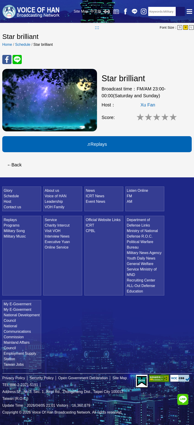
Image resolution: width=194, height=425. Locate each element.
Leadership (54, 201)
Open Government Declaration (83, 378)
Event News (95, 201)
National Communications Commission (17, 331)
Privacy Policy (13, 378)
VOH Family (54, 207)
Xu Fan (147, 104)
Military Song (14, 231)
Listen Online (107, 11)
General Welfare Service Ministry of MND (142, 269)
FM (129, 196)
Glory (8, 190)
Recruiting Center (141, 280)
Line (134, 11)
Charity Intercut (57, 225)
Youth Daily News (141, 258)
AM (129, 201)
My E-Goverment (17, 304)
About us (52, 190)
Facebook (125, 11)
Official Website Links (103, 220)
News (90, 190)
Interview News (57, 236)
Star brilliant (43, 44)
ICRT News (95, 196)
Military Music (15, 236)
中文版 (95, 11)
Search (180, 11)
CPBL (90, 231)
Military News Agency (144, 253)
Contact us (12, 207)
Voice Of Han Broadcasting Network (30, 11)
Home (7, 44)
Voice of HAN (55, 196)
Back (16, 164)
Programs (11, 225)
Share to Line (17, 59)
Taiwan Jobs (14, 364)
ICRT (90, 225)
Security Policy (42, 378)
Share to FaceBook (6, 59)
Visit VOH (52, 231)
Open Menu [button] (189, 11)
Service (51, 220)
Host (7, 201)
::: (97, 27)
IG (143, 11)
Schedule (22, 44)
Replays (116, 11)
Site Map (81, 11)
